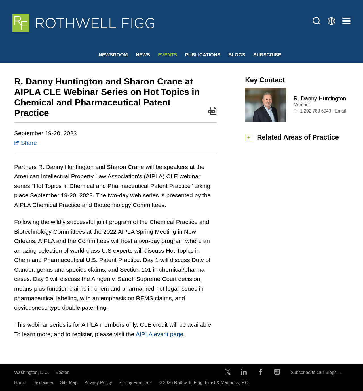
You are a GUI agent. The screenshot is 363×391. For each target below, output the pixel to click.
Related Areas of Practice (298, 137)
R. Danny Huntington (320, 98)
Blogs (236, 55)
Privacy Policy (98, 382)
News (143, 55)
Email (340, 111)
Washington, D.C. (31, 372)
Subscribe (267, 55)
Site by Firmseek (135, 382)
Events (167, 55)
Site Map (69, 382)
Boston (62, 372)
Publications (202, 55)
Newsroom (113, 55)
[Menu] (346, 21)
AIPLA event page (159, 334)
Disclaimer (43, 382)
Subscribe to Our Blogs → (316, 372)
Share (25, 143)
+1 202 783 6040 (314, 111)
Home (20, 382)
